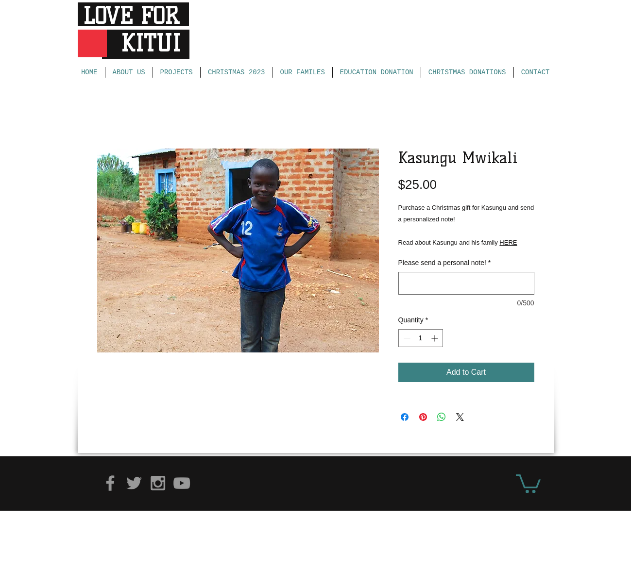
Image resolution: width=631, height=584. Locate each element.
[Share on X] (460, 417)
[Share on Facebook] (404, 417)
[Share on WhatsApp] (441, 417)
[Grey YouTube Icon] (181, 483)
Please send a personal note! (444, 263)
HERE (508, 242)
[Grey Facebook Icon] (110, 483)
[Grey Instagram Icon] (158, 483)
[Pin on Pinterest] (423, 417)
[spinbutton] (420, 338)
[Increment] (435, 338)
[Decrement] (406, 338)
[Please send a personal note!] (466, 283)
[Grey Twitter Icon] (134, 483)
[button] (528, 482)
